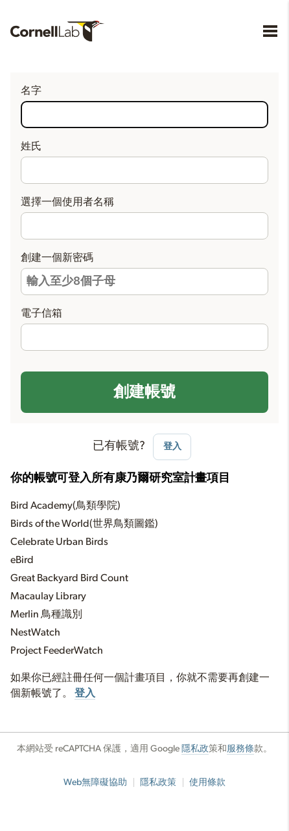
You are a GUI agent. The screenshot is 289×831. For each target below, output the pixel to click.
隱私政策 (158, 782)
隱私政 (195, 748)
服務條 (240, 748)
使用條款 (207, 782)
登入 (172, 446)
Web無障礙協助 (95, 782)
